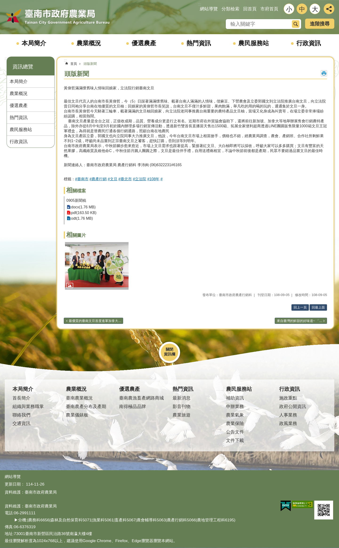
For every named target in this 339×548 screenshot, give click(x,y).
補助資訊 (235, 398)
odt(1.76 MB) (82, 218)
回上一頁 (300, 307)
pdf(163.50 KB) (84, 213)
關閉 (169, 349)
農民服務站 (253, 43)
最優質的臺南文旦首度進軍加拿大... (95, 321)
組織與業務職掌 (28, 406)
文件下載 (235, 440)
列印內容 (324, 73)
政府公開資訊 (292, 406)
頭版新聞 (90, 64)
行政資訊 (308, 43)
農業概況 (89, 43)
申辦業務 (235, 406)
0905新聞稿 (76, 200)
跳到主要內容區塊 (2, 2)
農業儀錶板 (77, 414)
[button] (97, 266)
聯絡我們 (21, 414)
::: (6, 59)
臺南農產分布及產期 (86, 406)
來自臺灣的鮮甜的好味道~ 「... (299, 321)
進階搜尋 (320, 23)
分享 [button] (329, 9)
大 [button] (315, 9)
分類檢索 (230, 8)
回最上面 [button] (318, 307)
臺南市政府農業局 (58, 17)
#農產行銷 (98, 179)
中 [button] (302, 9)
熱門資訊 (198, 43)
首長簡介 (21, 398)
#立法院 (139, 179)
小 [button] (289, 9)
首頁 (73, 64)
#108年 (153, 179)
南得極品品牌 (132, 406)
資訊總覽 (22, 67)
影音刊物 (181, 406)
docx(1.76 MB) (83, 207)
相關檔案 (76, 190)
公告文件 (235, 431)
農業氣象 (235, 414)
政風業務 (288, 423)
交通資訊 (21, 423)
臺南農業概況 (79, 398)
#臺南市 (82, 179)
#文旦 (112, 179)
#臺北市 (125, 179)
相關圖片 (76, 235)
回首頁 (250, 8)
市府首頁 (269, 8)
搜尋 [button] (295, 24)
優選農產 (144, 43)
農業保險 (235, 423)
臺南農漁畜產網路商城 (141, 398)
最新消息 (181, 398)
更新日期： (15, 484)
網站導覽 (209, 8)
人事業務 (288, 414)
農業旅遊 (181, 414)
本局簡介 (34, 43)
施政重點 (288, 398)
